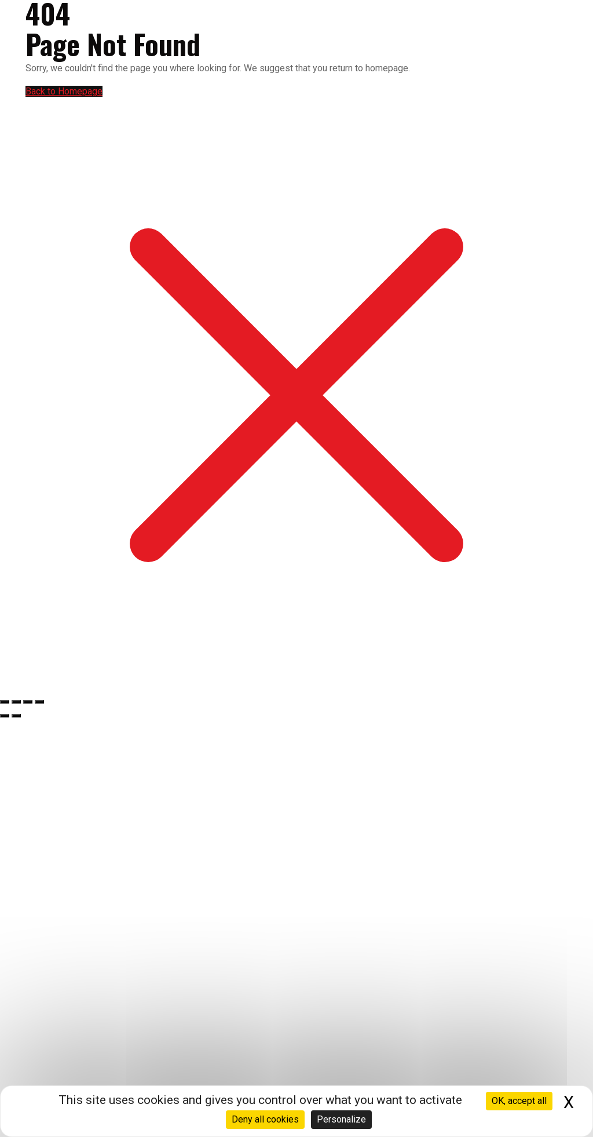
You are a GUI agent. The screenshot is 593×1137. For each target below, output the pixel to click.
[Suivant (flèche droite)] (16, 715)
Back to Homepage (64, 91)
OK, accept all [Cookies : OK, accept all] (519, 1100)
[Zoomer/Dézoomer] (4, 702)
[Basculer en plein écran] (16, 702)
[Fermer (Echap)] (39, 702)
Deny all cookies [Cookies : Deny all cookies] (265, 1119)
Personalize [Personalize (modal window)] (341, 1119)
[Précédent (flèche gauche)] (4, 715)
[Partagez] (27, 702)
